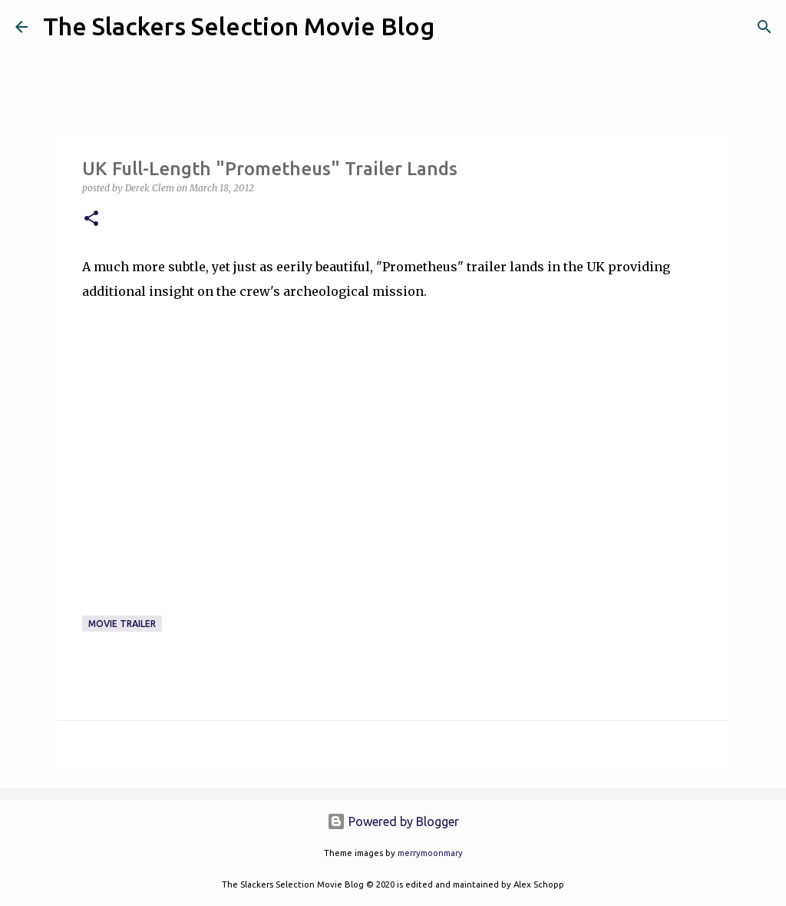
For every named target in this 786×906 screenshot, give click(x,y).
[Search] (456, 26)
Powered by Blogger (393, 821)
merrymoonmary (430, 853)
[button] (91, 219)
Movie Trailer (122, 624)
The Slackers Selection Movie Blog (238, 26)
